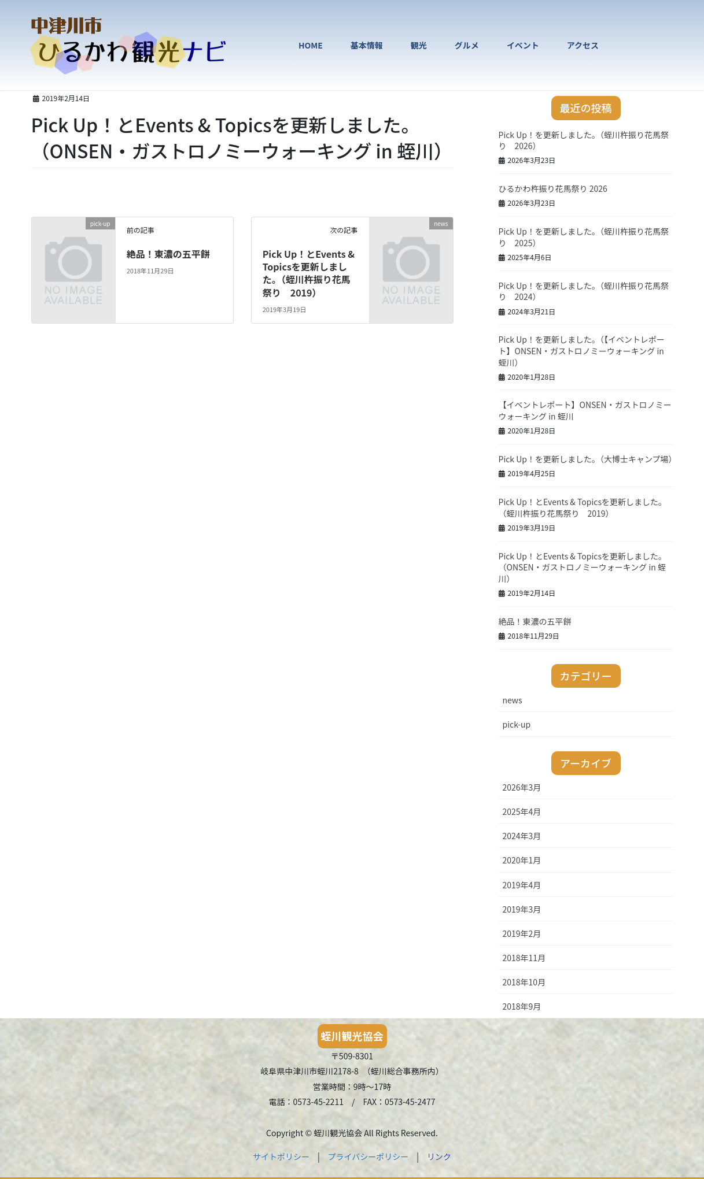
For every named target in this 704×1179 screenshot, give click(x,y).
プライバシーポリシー (368, 1156)
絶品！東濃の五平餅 (168, 254)
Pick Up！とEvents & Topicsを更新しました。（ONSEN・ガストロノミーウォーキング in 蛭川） (582, 567)
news (512, 700)
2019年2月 (522, 933)
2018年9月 (522, 1006)
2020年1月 (522, 860)
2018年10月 (524, 982)
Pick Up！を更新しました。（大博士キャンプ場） (588, 459)
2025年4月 (522, 811)
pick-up (517, 724)
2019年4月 (522, 885)
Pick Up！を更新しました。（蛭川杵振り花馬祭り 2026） (584, 140)
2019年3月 (522, 909)
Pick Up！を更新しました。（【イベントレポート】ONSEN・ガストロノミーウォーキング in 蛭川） (582, 350)
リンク (439, 1156)
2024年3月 (522, 835)
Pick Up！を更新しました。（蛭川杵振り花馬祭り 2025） (584, 237)
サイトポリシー (281, 1156)
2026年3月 (522, 787)
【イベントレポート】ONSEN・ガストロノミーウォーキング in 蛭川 (585, 410)
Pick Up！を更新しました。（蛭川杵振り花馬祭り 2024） (584, 291)
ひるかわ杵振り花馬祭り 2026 (553, 188)
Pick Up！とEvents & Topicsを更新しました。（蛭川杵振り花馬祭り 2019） (309, 273)
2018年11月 (524, 957)
